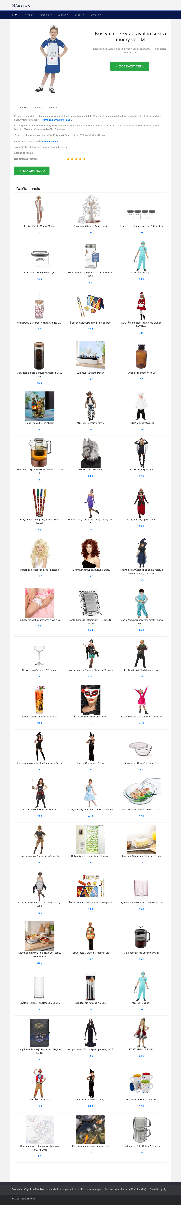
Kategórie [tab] (53, 107)
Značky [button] (62, 15)
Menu (15, 14)
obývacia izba (69, 1189)
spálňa (81, 1189)
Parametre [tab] (38, 107)
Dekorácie (17, 1189)
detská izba (55, 1189)
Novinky (29, 15)
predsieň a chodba (118, 1189)
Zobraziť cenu (132, 66)
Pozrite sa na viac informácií (56, 120)
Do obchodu (34, 170)
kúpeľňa (141, 1189)
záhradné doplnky (157, 1189)
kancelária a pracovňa (97, 1189)
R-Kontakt (156, 49)
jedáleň (132, 1189)
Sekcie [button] (78, 15)
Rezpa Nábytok (27, 1198)
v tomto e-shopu (50, 141)
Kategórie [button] (45, 15)
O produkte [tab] (22, 107)
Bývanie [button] (95, 15)
